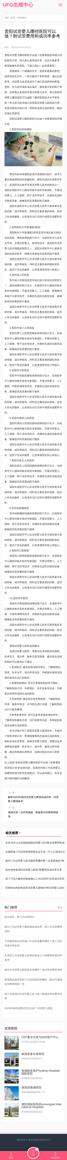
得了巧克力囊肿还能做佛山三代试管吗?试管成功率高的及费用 (33, 878)
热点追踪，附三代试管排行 (19, 916)
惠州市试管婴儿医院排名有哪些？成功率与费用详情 (33, 969)
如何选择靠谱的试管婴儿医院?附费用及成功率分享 (33, 869)
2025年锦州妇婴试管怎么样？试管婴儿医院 (28, 1008)
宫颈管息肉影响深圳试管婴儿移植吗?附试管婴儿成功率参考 (33, 887)
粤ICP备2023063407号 (39, 1140)
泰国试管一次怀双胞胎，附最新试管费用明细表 (33, 814)
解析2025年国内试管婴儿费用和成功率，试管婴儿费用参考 (33, 799)
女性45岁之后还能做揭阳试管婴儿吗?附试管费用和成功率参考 (33, 842)
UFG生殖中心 (18, 5)
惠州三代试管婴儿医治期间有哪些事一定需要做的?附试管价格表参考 (33, 860)
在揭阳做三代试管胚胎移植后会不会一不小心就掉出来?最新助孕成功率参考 (33, 851)
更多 (60, 907)
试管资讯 (22, 17)
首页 (13, 17)
